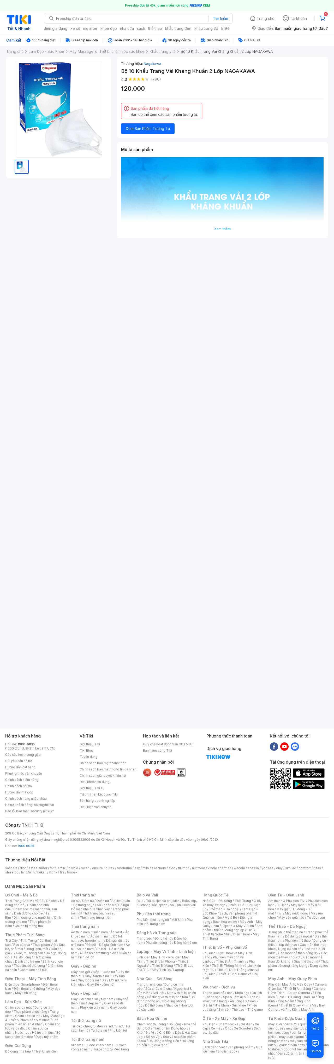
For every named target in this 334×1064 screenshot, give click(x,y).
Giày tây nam (103, 999)
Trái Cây (11, 940)
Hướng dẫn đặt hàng (20, 767)
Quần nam (100, 932)
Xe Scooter (242, 1028)
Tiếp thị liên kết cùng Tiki (99, 794)
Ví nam (76, 1045)
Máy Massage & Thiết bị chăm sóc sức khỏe (35, 1018)
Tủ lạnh (282, 905)
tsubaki (72, 872)
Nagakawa (152, 63)
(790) (156, 79)
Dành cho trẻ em (27, 961)
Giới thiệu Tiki (90, 744)
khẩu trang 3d (206, 28)
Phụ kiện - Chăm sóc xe (220, 1024)
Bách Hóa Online (152, 1018)
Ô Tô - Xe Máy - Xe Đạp (223, 1018)
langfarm (28, 872)
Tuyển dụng (89, 757)
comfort (305, 868)
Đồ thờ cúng (154, 1005)
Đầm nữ (88, 901)
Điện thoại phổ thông (29, 989)
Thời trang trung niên (95, 917)
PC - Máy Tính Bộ (157, 970)
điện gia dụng (55, 28)
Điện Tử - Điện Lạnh (286, 895)
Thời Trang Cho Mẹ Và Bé (24, 901)
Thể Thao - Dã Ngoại (287, 926)
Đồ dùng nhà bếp (18, 1051)
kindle (212, 868)
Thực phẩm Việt (44, 945)
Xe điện (246, 1024)
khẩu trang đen (178, 28)
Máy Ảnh (307, 1009)
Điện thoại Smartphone (22, 984)
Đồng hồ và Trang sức (156, 932)
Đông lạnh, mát (37, 949)
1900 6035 (26, 846)
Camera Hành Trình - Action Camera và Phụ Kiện (297, 993)
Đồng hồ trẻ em (185, 943)
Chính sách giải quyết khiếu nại (103, 775)
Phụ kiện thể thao (298, 940)
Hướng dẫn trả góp (19, 792)
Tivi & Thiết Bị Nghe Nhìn (228, 932)
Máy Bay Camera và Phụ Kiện (296, 1007)
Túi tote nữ (99, 1030)
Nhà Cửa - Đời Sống (154, 978)
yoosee (267, 868)
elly (137, 868)
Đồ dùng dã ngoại (298, 936)
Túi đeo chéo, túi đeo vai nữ (92, 1026)
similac (290, 868)
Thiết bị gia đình (46, 1051)
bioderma (124, 868)
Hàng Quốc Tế (215, 895)
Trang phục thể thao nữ (285, 932)
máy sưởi (275, 1024)
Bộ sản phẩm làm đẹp (32, 1035)
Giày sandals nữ (97, 976)
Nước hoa (22, 1032)
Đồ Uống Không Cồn (163, 1041)
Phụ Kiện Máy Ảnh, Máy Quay (290, 984)
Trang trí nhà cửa (149, 984)
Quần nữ (102, 901)
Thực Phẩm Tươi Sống (25, 935)
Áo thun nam (80, 932)
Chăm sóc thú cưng (151, 1024)
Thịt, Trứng (28, 940)
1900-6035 (26, 744)
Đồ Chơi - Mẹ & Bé (21, 895)
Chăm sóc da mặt (18, 1007)
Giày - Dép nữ (83, 966)
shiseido (12, 872)
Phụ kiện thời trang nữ (153, 920)
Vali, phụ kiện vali (183, 905)
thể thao (155, 28)
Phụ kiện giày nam (94, 1007)
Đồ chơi (51, 901)
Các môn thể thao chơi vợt (297, 955)
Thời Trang (243, 901)
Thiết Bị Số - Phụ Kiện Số (224, 947)
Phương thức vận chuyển (23, 773)
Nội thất (158, 993)
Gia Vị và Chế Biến (158, 1032)
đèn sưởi (290, 1024)
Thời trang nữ (83, 895)
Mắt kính (177, 920)
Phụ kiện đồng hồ (158, 943)
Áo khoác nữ (106, 905)
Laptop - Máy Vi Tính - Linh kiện (166, 951)
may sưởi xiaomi (291, 1037)
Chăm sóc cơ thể (27, 1016)
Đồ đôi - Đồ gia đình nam (104, 945)
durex (109, 868)
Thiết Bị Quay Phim (295, 1005)
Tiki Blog (86, 750)
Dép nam (95, 1003)
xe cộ (75, 28)
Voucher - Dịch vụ (218, 987)
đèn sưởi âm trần (289, 1053)
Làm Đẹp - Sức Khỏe (23, 1001)
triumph (183, 868)
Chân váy (103, 909)
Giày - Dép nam (85, 993)
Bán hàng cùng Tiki (157, 750)
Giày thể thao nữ (306, 961)
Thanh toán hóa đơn (217, 993)
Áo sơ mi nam (100, 936)
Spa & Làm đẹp (234, 997)
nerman (225, 868)
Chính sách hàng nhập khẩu (26, 798)
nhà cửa (127, 28)
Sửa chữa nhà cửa (158, 989)
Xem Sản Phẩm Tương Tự (148, 128)
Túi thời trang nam (87, 1039)
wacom (239, 868)
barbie (73, 868)
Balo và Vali (147, 895)
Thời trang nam (85, 926)
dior (23, 868)
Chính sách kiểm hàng (21, 780)
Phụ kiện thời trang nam (165, 922)
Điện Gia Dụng (18, 1045)
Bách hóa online (225, 922)
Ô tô (228, 1028)
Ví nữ (119, 1026)
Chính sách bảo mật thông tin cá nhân (108, 769)
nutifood (198, 868)
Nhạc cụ (172, 1005)
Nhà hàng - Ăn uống (227, 1001)
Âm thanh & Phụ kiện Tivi (286, 901)
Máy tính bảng (26, 993)
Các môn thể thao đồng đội (298, 953)
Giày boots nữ (88, 980)
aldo (172, 868)
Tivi (279, 913)
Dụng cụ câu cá (289, 949)
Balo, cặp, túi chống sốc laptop (167, 903)
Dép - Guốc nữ (104, 972)
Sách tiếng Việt (213, 1047)
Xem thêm (222, 229)
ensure (97, 868)
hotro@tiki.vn (44, 805)
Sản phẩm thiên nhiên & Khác (31, 1022)
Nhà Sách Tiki (215, 1041)
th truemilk (58, 868)
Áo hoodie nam (91, 940)
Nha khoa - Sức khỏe (230, 1005)
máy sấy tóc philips (300, 1028)
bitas (317, 868)
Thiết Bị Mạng (162, 966)
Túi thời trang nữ (86, 1020)
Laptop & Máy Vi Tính (238, 926)
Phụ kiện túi (118, 1030)
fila (62, 872)
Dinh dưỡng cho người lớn (33, 917)
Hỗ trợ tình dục (43, 1032)
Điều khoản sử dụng (95, 782)
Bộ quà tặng (159, 1045)
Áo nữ (75, 901)
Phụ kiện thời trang (154, 914)
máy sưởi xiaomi (302, 1041)
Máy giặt (283, 909)
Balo (140, 901)
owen (85, 868)
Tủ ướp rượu (316, 917)
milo (145, 868)
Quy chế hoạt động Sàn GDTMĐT (168, 744)
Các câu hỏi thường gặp (23, 755)
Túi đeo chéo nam (97, 1045)
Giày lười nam (81, 999)
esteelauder (37, 868)
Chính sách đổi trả (18, 786)
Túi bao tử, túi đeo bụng (111, 1049)
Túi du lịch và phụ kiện (163, 901)
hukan (41, 872)
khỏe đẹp (108, 28)
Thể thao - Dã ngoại (224, 909)
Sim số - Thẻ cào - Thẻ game (240, 1009)
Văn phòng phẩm (240, 1047)
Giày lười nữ (110, 980)
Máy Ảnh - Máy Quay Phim (292, 978)
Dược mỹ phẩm (46, 1037)
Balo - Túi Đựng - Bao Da (296, 997)
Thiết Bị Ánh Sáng (297, 989)
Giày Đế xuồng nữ (100, 984)
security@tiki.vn (42, 811)
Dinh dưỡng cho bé (28, 913)
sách (141, 28)
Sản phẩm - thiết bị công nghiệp (232, 928)
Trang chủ (265, 18)
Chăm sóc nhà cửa (33, 970)
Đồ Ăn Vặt (153, 1037)
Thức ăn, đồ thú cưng (29, 966)
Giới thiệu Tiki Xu (92, 788)
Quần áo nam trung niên (98, 953)
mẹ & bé (90, 28)
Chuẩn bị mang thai (29, 926)
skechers (159, 868)
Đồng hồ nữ (162, 938)
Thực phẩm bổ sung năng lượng (298, 963)
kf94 (225, 28)
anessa (253, 868)
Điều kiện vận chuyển (95, 807)
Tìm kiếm (220, 18)
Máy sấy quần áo (291, 917)
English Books (228, 1051)
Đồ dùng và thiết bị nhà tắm (167, 997)
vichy (53, 872)
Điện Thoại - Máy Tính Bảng (30, 978)
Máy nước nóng (296, 913)
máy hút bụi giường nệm (296, 1043)
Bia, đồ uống (22, 957)
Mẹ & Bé (231, 917)
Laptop (178, 970)
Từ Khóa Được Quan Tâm (291, 1018)
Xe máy (216, 1028)
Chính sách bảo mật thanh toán (103, 763)
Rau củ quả (21, 945)
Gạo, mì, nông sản (29, 953)
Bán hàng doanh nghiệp (97, 801)
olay (279, 868)
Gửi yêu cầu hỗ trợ (18, 761)
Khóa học (242, 993)
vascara (11, 868)
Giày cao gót (80, 972)
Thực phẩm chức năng (30, 1012)
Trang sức (144, 938)
